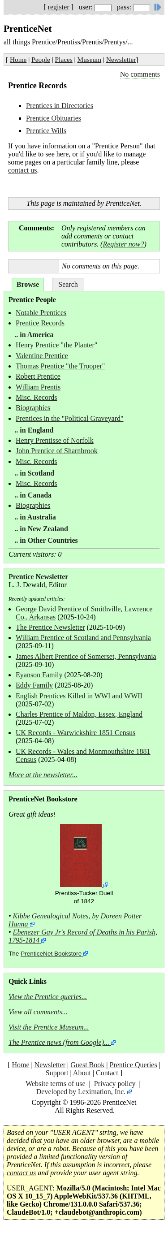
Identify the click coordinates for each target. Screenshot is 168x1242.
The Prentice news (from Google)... (59, 1042)
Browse (28, 284)
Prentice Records (40, 323)
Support (57, 1073)
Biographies (33, 407)
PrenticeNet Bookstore (51, 953)
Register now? (123, 244)
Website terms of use (55, 1083)
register (58, 7)
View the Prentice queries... (48, 996)
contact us (22, 170)
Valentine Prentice (42, 355)
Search (68, 284)
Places (64, 59)
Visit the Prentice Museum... (49, 1027)
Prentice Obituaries (53, 118)
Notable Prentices (41, 312)
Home (18, 59)
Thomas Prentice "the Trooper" (60, 366)
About (82, 1073)
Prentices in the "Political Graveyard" (70, 418)
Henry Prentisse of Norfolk (55, 440)
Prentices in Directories (59, 105)
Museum (90, 59)
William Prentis (38, 387)
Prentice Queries (133, 1065)
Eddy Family (34, 685)
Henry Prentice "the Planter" (56, 345)
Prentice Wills (46, 130)
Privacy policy (115, 1083)
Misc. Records (36, 397)
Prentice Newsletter (38, 576)
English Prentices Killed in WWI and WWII (79, 696)
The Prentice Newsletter (50, 627)
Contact (107, 1073)
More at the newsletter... (43, 775)
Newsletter (121, 59)
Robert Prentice (38, 376)
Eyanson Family (39, 675)
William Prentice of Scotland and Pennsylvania (83, 637)
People (40, 59)
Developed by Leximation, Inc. (81, 1091)
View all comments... (38, 1012)
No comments (140, 74)
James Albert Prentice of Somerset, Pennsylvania (86, 656)
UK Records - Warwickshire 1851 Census (75, 732)
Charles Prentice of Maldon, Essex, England (79, 714)
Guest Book (87, 1065)
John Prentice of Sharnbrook (57, 450)
